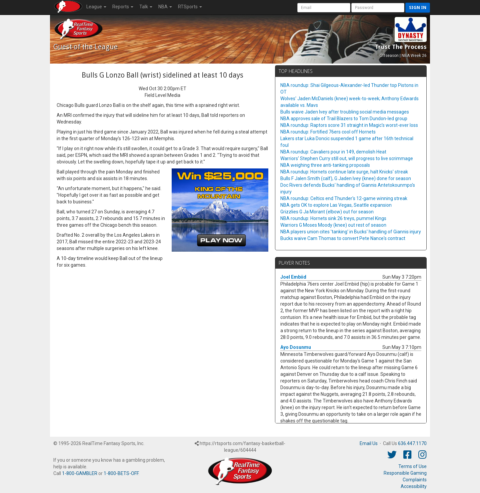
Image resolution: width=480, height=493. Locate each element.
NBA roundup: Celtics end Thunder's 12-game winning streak (343, 198)
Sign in (417, 7)
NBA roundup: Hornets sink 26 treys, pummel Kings (333, 218)
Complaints (415, 479)
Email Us (369, 443)
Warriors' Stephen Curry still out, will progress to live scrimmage (346, 158)
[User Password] (377, 7)
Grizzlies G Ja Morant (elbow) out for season (327, 211)
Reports (122, 6)
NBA (165, 6)
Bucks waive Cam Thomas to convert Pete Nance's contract (342, 238)
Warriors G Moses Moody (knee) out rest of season (333, 225)
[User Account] (323, 7)
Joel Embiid (293, 277)
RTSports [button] (190, 6)
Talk (145, 6)
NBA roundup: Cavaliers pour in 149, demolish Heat (333, 151)
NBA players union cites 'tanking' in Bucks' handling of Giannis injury (350, 231)
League (96, 6)
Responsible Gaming (405, 473)
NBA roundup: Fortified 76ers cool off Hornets (328, 131)
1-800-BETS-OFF (121, 473)
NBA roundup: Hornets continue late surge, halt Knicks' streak (344, 171)
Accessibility (414, 486)
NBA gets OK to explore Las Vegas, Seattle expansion (336, 205)
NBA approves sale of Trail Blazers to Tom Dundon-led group (343, 118)
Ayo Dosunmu (295, 347)
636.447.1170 (412, 443)
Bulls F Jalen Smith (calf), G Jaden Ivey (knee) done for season (345, 178)
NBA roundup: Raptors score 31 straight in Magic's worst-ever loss (349, 125)
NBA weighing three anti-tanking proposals (325, 165)
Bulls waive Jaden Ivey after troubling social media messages (344, 112)
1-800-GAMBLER (79, 473)
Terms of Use (412, 466)
